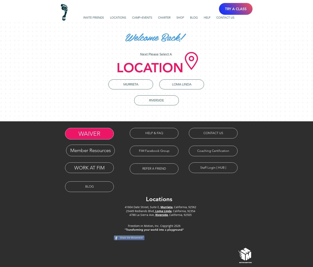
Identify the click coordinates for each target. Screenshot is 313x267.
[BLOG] (89, 186)
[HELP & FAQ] (154, 133)
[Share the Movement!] (129, 237)
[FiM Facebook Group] (154, 151)
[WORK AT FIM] (89, 167)
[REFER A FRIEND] (154, 168)
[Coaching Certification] (213, 151)
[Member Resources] (90, 150)
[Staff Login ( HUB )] (213, 167)
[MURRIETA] (130, 84)
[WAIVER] (89, 133)
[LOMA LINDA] (181, 84)
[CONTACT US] (213, 133)
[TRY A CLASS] (236, 9)
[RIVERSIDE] (156, 100)
